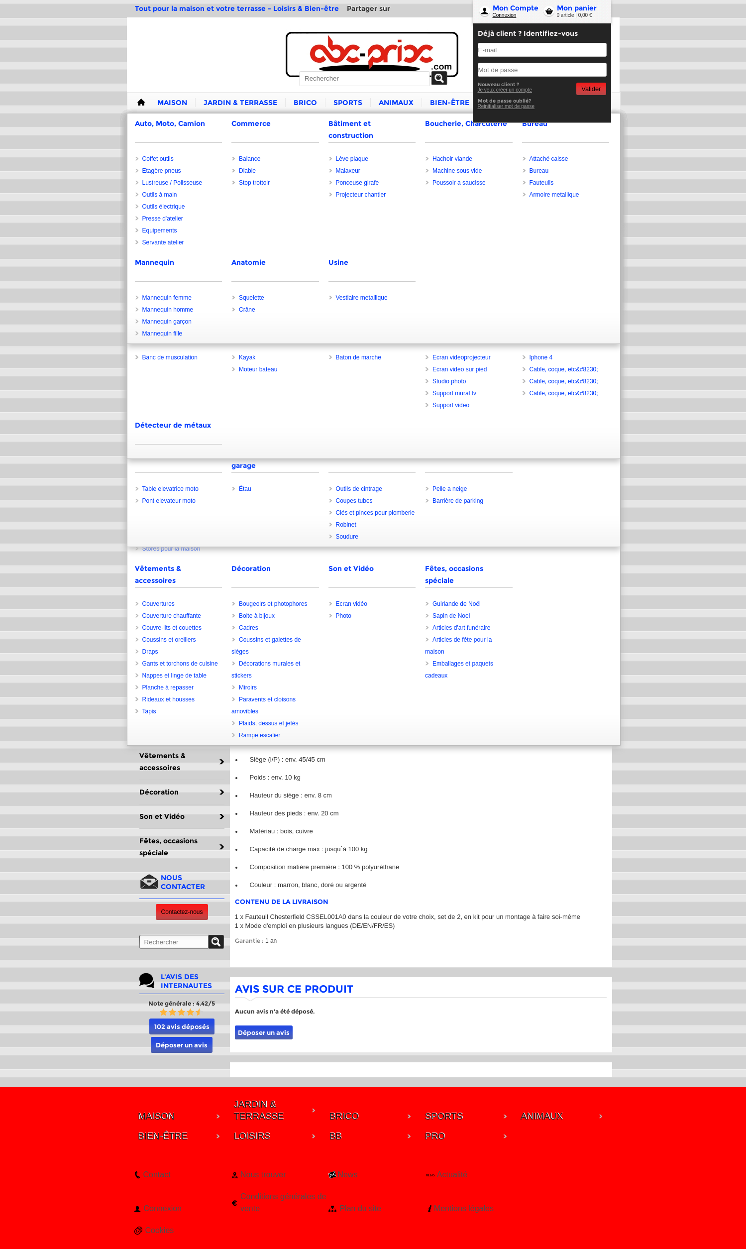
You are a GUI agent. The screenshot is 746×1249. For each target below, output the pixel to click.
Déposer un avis (182, 1045)
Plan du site (360, 1208)
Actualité (452, 1174)
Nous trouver (263, 1174)
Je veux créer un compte (505, 90)
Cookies (159, 1230)
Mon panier (577, 7)
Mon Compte (515, 7)
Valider (591, 89)
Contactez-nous (182, 911)
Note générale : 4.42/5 (181, 1003)
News (347, 1174)
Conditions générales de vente (283, 1202)
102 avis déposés (182, 1026)
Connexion (505, 15)
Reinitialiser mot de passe (506, 106)
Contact (157, 1174)
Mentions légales (464, 1208)
